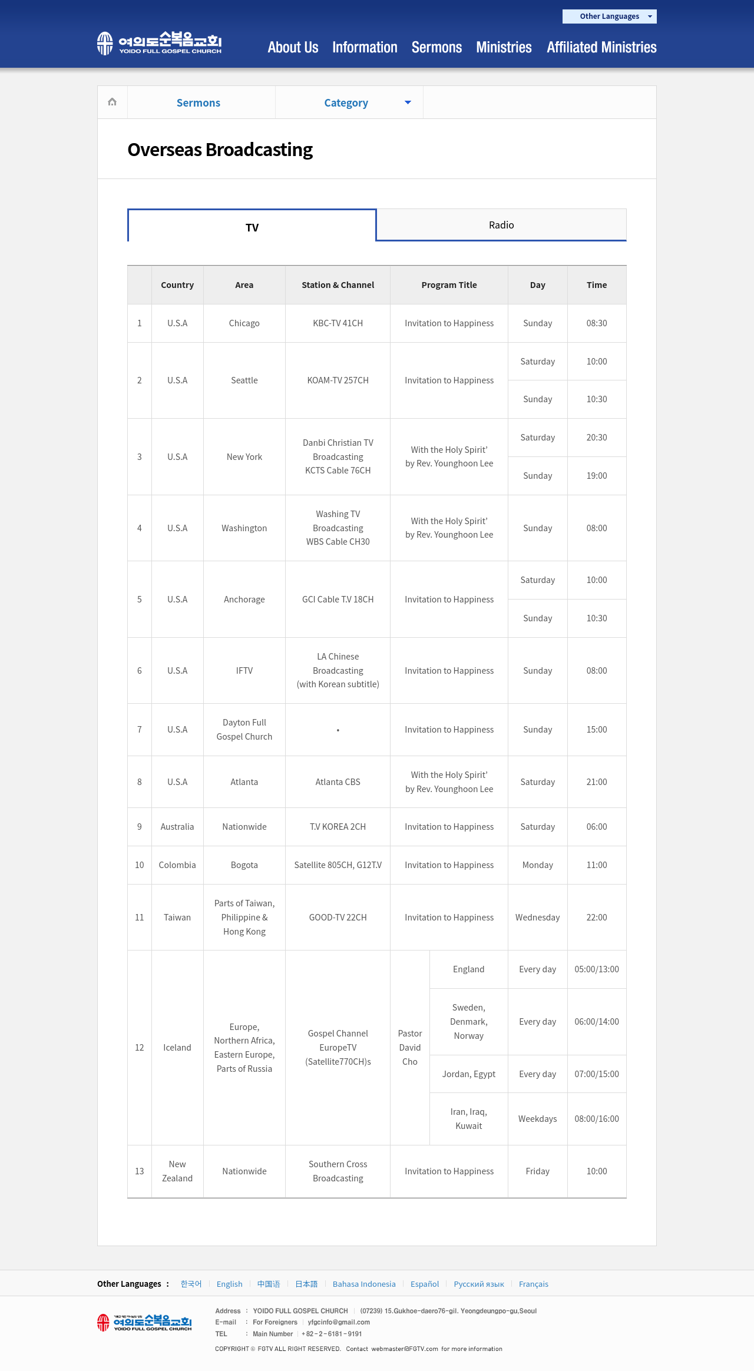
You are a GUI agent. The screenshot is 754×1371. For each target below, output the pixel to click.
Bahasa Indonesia (364, 1283)
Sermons (198, 102)
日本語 (306, 1283)
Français (533, 1283)
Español (425, 1283)
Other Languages (609, 16)
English (230, 1283)
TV (252, 226)
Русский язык (479, 1283)
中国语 (268, 1283)
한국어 (191, 1283)
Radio (501, 224)
